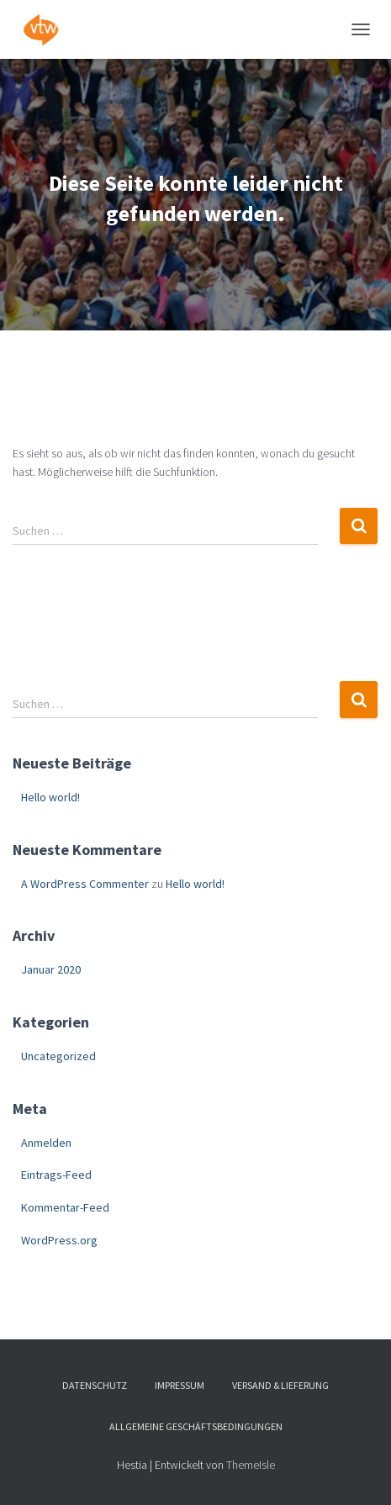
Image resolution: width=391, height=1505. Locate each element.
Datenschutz (94, 1385)
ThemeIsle (250, 1464)
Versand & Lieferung (280, 1385)
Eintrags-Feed (56, 1174)
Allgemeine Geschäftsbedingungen (196, 1426)
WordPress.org (59, 1240)
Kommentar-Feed (65, 1207)
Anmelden (46, 1142)
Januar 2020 (51, 969)
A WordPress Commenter (85, 883)
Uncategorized (58, 1056)
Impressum (179, 1385)
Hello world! (50, 797)
